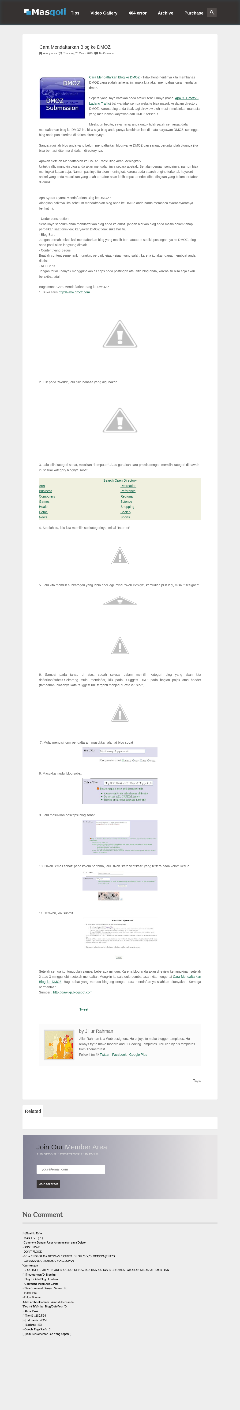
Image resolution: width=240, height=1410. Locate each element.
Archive (165, 13)
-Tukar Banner (31, 1297)
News (43, 517)
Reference (128, 491)
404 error (138, 13)
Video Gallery (103, 13)
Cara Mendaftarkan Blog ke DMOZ (75, 47)
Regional (126, 496)
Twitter (105, 1054)
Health (43, 507)
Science (126, 501)
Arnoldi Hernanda (62, 1302)
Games (44, 501)
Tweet (83, 1009)
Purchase (193, 13)
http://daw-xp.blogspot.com (72, 992)
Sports (125, 517)
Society (125, 512)
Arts (42, 486)
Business (45, 491)
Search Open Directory (120, 480)
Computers (47, 496)
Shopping (127, 507)
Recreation (128, 486)
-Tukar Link (29, 1293)
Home (43, 512)
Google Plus (138, 1054)
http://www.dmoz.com (74, 292)
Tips (75, 13)
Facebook (120, 1054)
